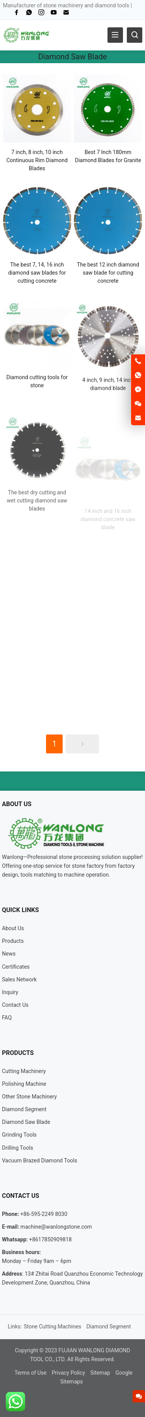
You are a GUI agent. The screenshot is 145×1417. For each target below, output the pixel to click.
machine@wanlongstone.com (56, 1227)
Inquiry (10, 992)
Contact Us (15, 1005)
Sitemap (100, 1373)
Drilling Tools (17, 1148)
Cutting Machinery (24, 1071)
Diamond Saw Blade (26, 1122)
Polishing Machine (24, 1084)
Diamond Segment (24, 1109)
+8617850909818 (50, 1239)
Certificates (16, 967)
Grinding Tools (19, 1135)
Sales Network (19, 979)
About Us (13, 928)
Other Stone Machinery (29, 1096)
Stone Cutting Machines (52, 1326)
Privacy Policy (68, 1373)
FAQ (7, 1018)
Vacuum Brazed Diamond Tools (39, 1160)
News (8, 954)
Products (13, 941)
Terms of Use (30, 1373)
